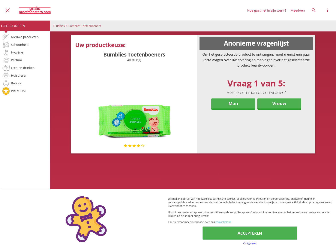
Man (233, 103)
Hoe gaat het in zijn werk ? (266, 10)
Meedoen (298, 10)
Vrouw (279, 103)
